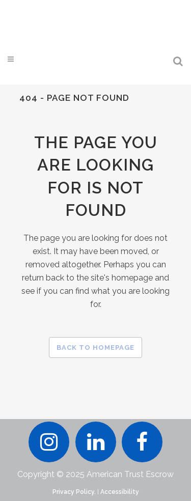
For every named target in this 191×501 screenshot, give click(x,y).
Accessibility (119, 491)
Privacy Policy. (74, 491)
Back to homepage (95, 347)
